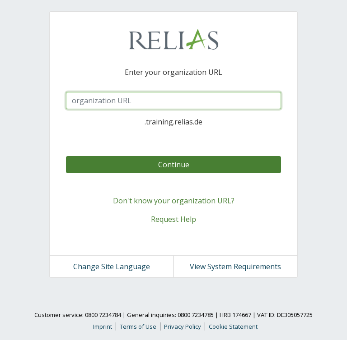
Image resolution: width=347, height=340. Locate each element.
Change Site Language (111, 266)
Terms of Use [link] (138, 326)
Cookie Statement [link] (233, 326)
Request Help (173, 219)
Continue (173, 165)
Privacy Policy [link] (182, 326)
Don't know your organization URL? (173, 201)
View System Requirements (235, 266)
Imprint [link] (102, 326)
